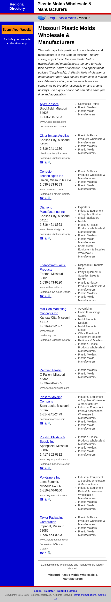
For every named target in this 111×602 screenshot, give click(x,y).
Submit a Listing (67, 590)
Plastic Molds (67, 18)
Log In (38, 590)
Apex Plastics (49, 104)
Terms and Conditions (85, 595)
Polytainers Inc (50, 477)
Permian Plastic (50, 370)
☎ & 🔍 (46, 162)
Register (49, 590)
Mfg (52, 18)
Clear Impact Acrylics (54, 135)
